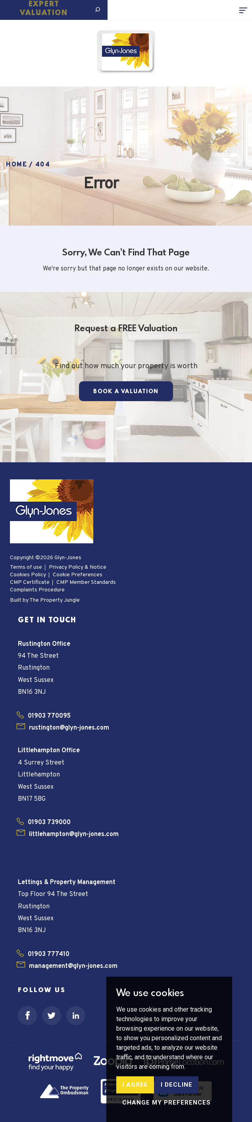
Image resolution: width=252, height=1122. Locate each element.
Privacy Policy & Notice (77, 567)
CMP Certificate (30, 582)
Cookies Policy (28, 575)
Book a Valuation (125, 391)
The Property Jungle (54, 600)
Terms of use (26, 567)
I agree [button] (135, 1112)
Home (16, 165)
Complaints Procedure (37, 590)
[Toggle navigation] (245, 10)
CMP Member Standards (86, 582)
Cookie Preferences (77, 575)
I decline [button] (176, 1112)
